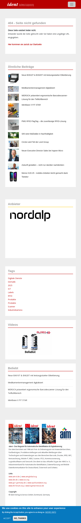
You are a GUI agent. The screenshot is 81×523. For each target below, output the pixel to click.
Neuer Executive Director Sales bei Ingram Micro (42, 151)
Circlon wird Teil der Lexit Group (35, 142)
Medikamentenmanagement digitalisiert (38, 88)
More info (50, 512)
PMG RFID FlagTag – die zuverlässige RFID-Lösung (44, 121)
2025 (10, 285)
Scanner (11, 306)
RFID (10, 296)
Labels (11, 292)
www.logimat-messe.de (34, 486)
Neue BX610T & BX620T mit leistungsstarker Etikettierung (46, 75)
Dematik (11, 282)
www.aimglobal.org (29, 476)
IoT (9, 288)
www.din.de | (14, 480)
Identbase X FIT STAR (31, 105)
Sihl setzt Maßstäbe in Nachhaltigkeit (37, 134)
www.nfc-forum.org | (17, 486)
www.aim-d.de (14, 476)
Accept (7, 518)
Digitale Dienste (15, 278)
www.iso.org (24, 480)
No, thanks (20, 518)
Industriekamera (15, 310)
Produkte (12, 299)
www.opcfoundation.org (37, 483)
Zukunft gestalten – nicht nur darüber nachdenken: (43, 165)
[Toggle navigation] (72, 4)
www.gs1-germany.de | (18, 483)
